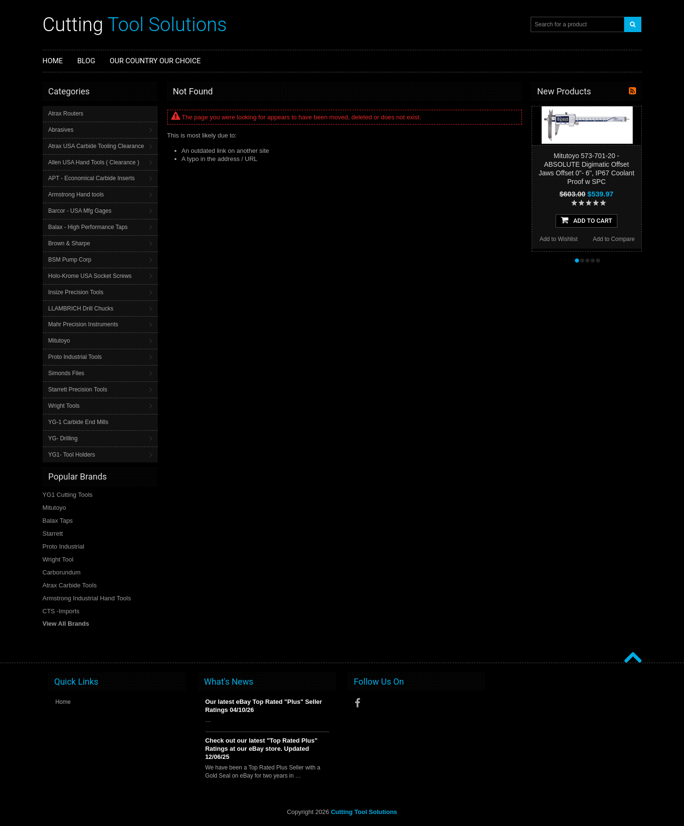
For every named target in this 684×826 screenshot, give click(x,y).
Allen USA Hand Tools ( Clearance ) (93, 162)
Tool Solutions (135, 24)
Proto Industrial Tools (75, 357)
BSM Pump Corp (70, 259)
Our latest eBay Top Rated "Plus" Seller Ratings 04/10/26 (263, 705)
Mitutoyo (59, 340)
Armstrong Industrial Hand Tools (87, 598)
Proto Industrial (63, 546)
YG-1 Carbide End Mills (78, 422)
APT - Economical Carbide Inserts (91, 178)
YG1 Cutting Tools (68, 494)
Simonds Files (66, 373)
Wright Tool (58, 559)
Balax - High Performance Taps (88, 227)
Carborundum (62, 572)
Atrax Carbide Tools (70, 585)
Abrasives (61, 129)
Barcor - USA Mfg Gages (80, 210)
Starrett (53, 533)
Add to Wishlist (559, 239)
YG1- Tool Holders (71, 454)
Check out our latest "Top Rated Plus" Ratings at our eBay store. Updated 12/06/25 (261, 748)
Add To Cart (586, 220)
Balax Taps (58, 520)
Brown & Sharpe (69, 243)
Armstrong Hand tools (76, 194)
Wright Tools (64, 405)
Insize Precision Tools (76, 292)
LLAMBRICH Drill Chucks (81, 308)
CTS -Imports (61, 611)
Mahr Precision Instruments (83, 324)
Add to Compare (614, 239)
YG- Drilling (63, 438)
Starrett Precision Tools (77, 389)
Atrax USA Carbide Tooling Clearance (96, 146)
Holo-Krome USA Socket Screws (90, 276)
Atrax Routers (65, 113)
